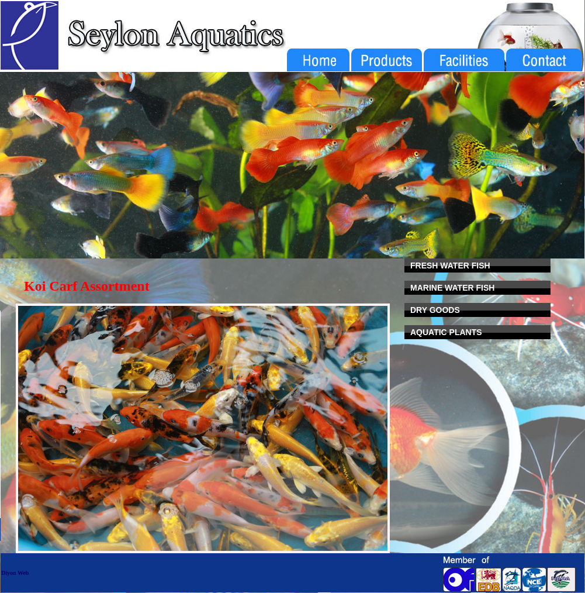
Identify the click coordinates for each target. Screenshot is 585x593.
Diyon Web (15, 573)
